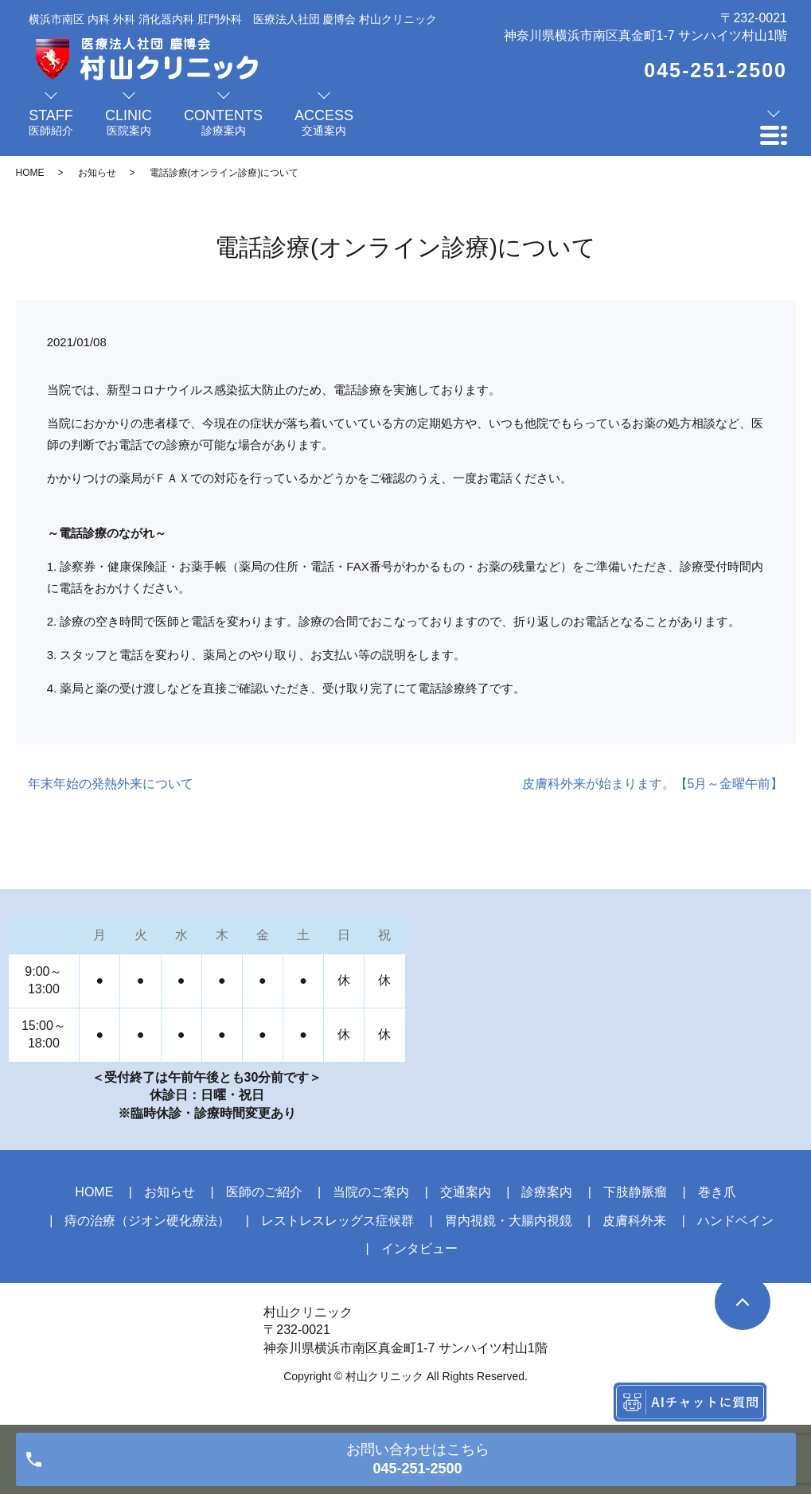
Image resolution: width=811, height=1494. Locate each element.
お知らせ (97, 172)
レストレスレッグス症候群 (337, 1220)
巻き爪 (717, 1192)
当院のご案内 (371, 1192)
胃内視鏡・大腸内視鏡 (508, 1220)
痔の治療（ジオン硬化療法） (147, 1220)
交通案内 (465, 1192)
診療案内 (546, 1192)
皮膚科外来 (634, 1220)
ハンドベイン (735, 1220)
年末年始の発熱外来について (110, 783)
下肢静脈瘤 (635, 1192)
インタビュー (419, 1248)
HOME (30, 172)
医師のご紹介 (264, 1192)
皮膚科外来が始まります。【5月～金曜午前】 (653, 783)
